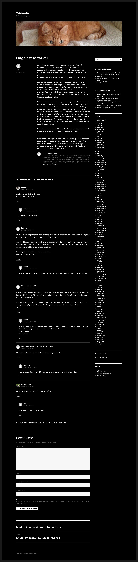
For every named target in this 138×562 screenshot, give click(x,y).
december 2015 (101, 162)
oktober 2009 (101, 299)
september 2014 (101, 190)
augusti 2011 (100, 258)
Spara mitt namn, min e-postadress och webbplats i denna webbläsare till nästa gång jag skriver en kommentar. (52, 502)
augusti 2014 (100, 192)
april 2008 (100, 332)
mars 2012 (100, 245)
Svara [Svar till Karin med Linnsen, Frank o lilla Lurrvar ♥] (18, 358)
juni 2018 (99, 122)
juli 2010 (99, 282)
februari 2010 (100, 291)
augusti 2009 (100, 302)
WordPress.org (101, 375)
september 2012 (101, 234)
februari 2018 (100, 129)
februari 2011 (100, 269)
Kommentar (20, 446)
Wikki (17, 70)
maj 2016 (99, 153)
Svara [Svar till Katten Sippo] (18, 396)
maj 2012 (99, 241)
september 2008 (101, 322)
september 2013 (101, 212)
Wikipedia (22, 13)
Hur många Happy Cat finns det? (112, 105)
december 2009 (101, 295)
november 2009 (101, 297)
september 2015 (101, 168)
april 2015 (99, 177)
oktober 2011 (100, 254)
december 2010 (101, 273)
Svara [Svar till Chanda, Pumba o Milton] (18, 312)
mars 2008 (100, 334)
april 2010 (99, 287)
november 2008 (101, 319)
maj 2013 (99, 219)
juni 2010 (99, 284)
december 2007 (101, 339)
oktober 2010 (100, 276)
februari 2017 (100, 142)
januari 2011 (100, 271)
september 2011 (101, 256)
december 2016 (101, 146)
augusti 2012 (100, 236)
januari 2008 (100, 337)
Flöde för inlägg (101, 372)
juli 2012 (99, 238)
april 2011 (99, 265)
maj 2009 (99, 308)
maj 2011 (99, 264)
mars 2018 (100, 127)
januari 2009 (100, 315)
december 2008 (101, 317)
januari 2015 (100, 183)
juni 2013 (99, 218)
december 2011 (101, 251)
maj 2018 (99, 124)
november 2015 (101, 164)
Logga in (99, 370)
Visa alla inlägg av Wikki (50, 165)
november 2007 (101, 341)
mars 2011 (100, 267)
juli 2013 (99, 216)
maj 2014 (99, 197)
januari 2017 (100, 144)
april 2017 (99, 138)
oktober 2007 (100, 343)
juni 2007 (99, 345)
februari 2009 (101, 313)
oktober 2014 (100, 188)
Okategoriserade (102, 357)
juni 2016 (99, 151)
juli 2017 (99, 135)
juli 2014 (99, 194)
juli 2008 (99, 326)
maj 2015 (99, 175)
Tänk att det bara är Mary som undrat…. (108, 74)
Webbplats (20, 490)
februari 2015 (100, 181)
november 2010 (101, 275)
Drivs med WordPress (30, 553)
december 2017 (101, 133)
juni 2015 (99, 173)
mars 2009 (100, 311)
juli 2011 (99, 260)
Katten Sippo (26, 384)
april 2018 (99, 125)
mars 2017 (100, 140)
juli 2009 (99, 304)
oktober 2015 (100, 166)
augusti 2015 (100, 170)
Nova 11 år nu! (100, 76)
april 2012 (99, 243)
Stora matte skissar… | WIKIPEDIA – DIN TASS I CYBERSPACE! (44, 423)
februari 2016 (100, 159)
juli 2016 (99, 149)
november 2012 (101, 230)
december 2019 (101, 120)
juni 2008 (99, 328)
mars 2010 (100, 289)
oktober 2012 (100, 232)
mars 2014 (100, 201)
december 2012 (101, 229)
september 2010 (101, 278)
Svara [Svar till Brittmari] (18, 259)
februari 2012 (100, 247)
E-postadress (22, 482)
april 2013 (99, 221)
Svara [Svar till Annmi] (18, 201)
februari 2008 (101, 335)
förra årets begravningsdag (61, 102)
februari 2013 (100, 225)
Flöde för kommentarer (104, 374)
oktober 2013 (100, 210)
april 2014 (99, 199)
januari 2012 (100, 249)
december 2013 (101, 206)
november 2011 (101, 253)
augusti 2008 (100, 324)
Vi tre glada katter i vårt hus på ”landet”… (108, 73)
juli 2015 (99, 171)
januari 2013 (100, 227)
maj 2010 (99, 286)
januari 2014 (100, 205)
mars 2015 (100, 179)
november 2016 (101, 148)
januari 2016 (100, 160)
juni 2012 (99, 240)
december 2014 (101, 184)
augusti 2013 (100, 214)
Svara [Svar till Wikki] (21, 220)
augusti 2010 (100, 280)
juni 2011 (99, 262)
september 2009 (101, 300)
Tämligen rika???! (102, 82)
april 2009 (100, 310)
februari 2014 (100, 203)
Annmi (23, 187)
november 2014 (101, 186)
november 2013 (101, 208)
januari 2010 (100, 293)
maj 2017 (99, 136)
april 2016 (99, 155)
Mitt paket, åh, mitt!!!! (109, 107)
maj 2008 (99, 330)
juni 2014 (99, 195)
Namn (18, 473)
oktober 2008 (101, 321)
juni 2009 (99, 306)
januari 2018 (100, 131)
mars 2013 (100, 223)
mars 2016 (100, 157)
